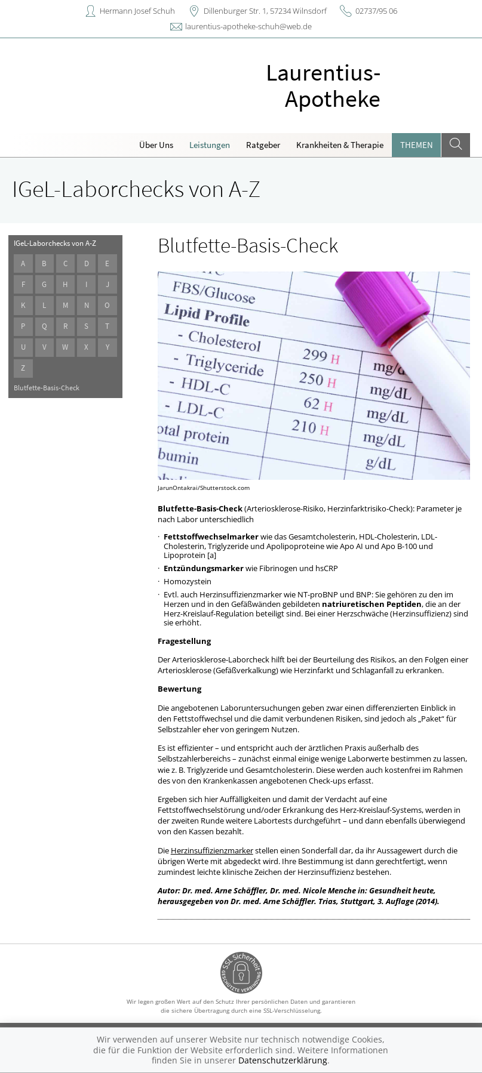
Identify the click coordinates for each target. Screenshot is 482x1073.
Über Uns (156, 144)
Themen (416, 144)
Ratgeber (263, 144)
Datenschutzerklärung (282, 1060)
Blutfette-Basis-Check (46, 387)
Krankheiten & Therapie (339, 144)
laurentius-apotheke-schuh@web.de (248, 26)
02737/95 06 (376, 10)
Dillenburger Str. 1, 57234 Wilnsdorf (265, 10)
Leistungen (209, 144)
